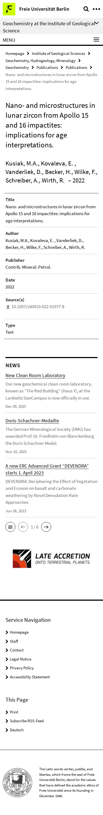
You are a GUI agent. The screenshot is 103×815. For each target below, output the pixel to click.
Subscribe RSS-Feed (27, 720)
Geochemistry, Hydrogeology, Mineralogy (40, 60)
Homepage (14, 53)
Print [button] (14, 712)
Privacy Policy (22, 667)
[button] (10, 526)
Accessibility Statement (30, 676)
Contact (17, 650)
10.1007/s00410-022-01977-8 (38, 306)
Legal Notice (20, 659)
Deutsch (17, 729)
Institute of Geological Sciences (58, 53)
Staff (14, 641)
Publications (47, 67)
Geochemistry (17, 67)
